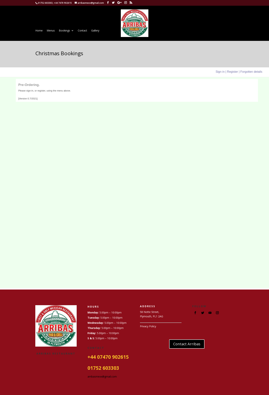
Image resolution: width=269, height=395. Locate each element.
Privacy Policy (148, 326)
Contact (82, 30)
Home (39, 30)
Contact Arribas (186, 343)
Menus (51, 30)
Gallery (95, 30)
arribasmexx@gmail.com (102, 376)
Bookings (64, 30)
